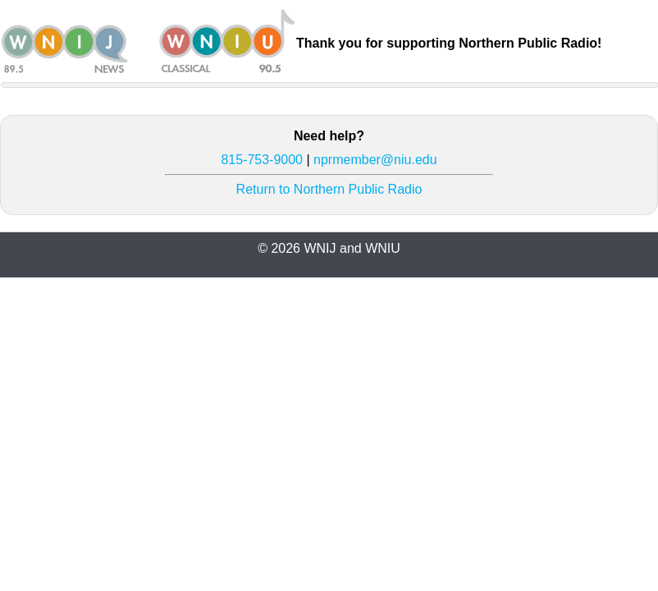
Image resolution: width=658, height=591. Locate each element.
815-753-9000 (262, 160)
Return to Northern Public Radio (329, 189)
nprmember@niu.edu (375, 160)
